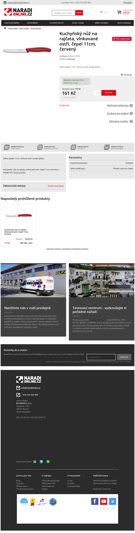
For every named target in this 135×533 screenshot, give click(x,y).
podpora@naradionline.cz (18, 2)
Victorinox (71, 59)
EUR (106, 12)
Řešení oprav (22, 486)
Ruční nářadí (13, 28)
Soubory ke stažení (119, 113)
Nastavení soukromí (101, 489)
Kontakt (71, 483)
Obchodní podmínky (51, 480)
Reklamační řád (48, 483)
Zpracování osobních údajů (104, 483)
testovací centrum (98, 320)
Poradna (20, 483)
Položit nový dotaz (56, 185)
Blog (18, 480)
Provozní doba (74, 486)
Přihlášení (127, 2)
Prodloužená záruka (25, 489)
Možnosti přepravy (119, 105)
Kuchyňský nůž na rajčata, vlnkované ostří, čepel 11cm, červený (16, 232)
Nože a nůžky (24, 28)
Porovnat (128, 74)
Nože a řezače (36, 28)
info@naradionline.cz (30, 387)
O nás (70, 480)
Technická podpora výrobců (105, 480)
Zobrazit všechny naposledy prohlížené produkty (67, 248)
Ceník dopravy (48, 486)
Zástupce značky (120, 121)
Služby (45, 489)
